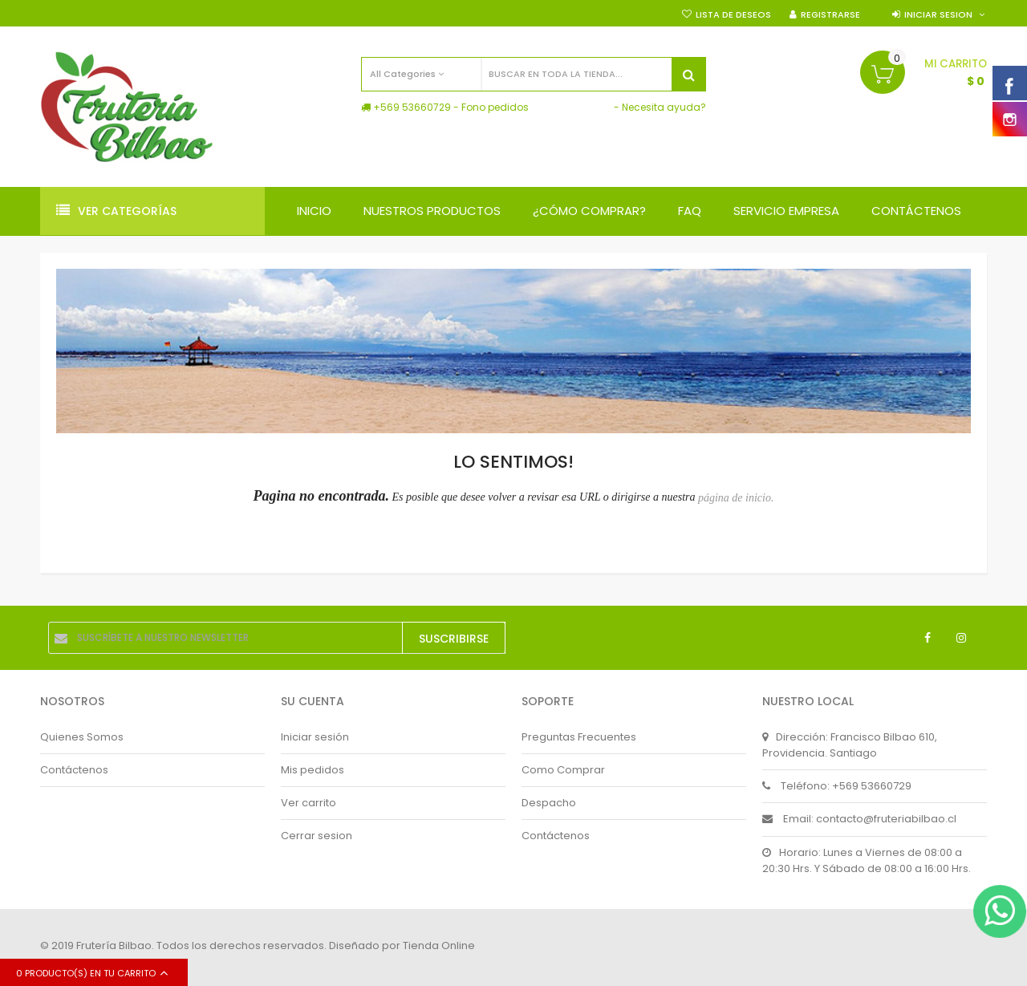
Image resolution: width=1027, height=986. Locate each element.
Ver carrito (308, 802)
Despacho (549, 802)
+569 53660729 (412, 107)
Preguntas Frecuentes (579, 737)
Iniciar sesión (315, 737)
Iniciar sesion (938, 14)
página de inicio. (736, 498)
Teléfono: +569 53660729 (836, 785)
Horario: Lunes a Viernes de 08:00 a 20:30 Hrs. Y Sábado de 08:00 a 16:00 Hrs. (866, 860)
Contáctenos (74, 769)
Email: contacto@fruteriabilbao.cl (859, 818)
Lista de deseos (733, 14)
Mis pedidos (312, 769)
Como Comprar (563, 769)
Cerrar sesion (316, 835)
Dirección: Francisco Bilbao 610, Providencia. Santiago (849, 745)
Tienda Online (439, 945)
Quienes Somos (82, 737)
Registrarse (830, 14)
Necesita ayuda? (664, 107)
